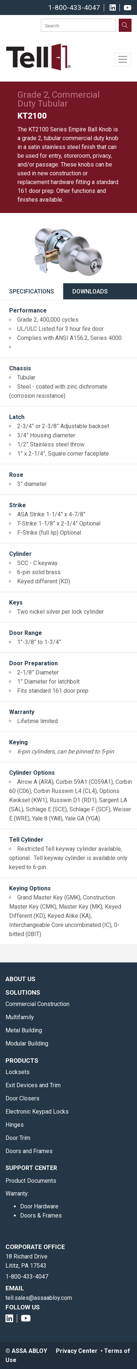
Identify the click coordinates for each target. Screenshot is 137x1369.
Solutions (22, 992)
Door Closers (22, 1098)
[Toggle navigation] (122, 59)
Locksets (17, 1072)
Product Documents (30, 1180)
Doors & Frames (41, 1215)
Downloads (90, 291)
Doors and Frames (29, 1151)
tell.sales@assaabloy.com (38, 1297)
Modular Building (26, 1043)
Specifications (31, 291)
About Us (20, 979)
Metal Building (23, 1030)
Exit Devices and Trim (33, 1085)
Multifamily (19, 1017)
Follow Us (22, 1307)
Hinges (14, 1124)
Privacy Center (77, 1350)
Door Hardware (39, 1206)
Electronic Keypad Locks (37, 1111)
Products (21, 1060)
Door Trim (17, 1137)
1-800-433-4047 (74, 7)
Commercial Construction (37, 1003)
